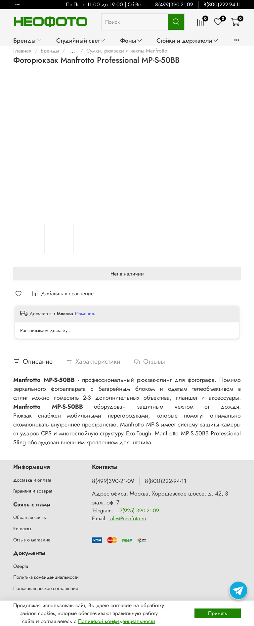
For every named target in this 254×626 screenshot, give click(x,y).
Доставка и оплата (32, 480)
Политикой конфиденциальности (116, 621)
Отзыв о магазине (31, 539)
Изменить (85, 313)
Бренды (27, 40)
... (72, 51)
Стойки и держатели (187, 40)
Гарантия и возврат (32, 491)
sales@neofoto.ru (127, 518)
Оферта (20, 566)
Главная (22, 51)
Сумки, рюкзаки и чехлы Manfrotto (126, 51)
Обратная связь (29, 517)
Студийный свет (81, 40)
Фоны (131, 40)
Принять (217, 613)
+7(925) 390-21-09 (137, 510)
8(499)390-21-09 (174, 4)
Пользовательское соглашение (45, 588)
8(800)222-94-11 (222, 4)
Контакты (22, 528)
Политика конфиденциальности (46, 577)
